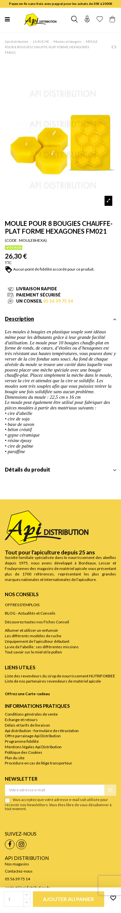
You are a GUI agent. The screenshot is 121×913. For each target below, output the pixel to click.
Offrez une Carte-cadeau (27, 693)
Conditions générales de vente (31, 714)
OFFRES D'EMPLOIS (22, 604)
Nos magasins (17, 864)
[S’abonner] (110, 790)
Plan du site (15, 757)
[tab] (60, 320)
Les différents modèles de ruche (33, 635)
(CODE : (11, 240)
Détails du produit (60, 470)
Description (60, 319)
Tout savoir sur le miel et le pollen (33, 652)
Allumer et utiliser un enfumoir (31, 630)
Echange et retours (21, 719)
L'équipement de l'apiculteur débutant (37, 641)
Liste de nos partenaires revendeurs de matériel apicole (53, 681)
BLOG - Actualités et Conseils (30, 613)
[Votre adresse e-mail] (54, 790)
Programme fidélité (22, 741)
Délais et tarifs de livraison (27, 725)
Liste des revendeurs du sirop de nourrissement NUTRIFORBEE (60, 676)
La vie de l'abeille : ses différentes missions (42, 646)
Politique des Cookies (23, 752)
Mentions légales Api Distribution (33, 746)
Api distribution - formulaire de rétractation (42, 730)
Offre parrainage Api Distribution (33, 735)
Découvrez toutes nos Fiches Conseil (37, 621)
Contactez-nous (19, 871)
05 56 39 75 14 (58, 301)
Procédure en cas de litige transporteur (38, 763)
